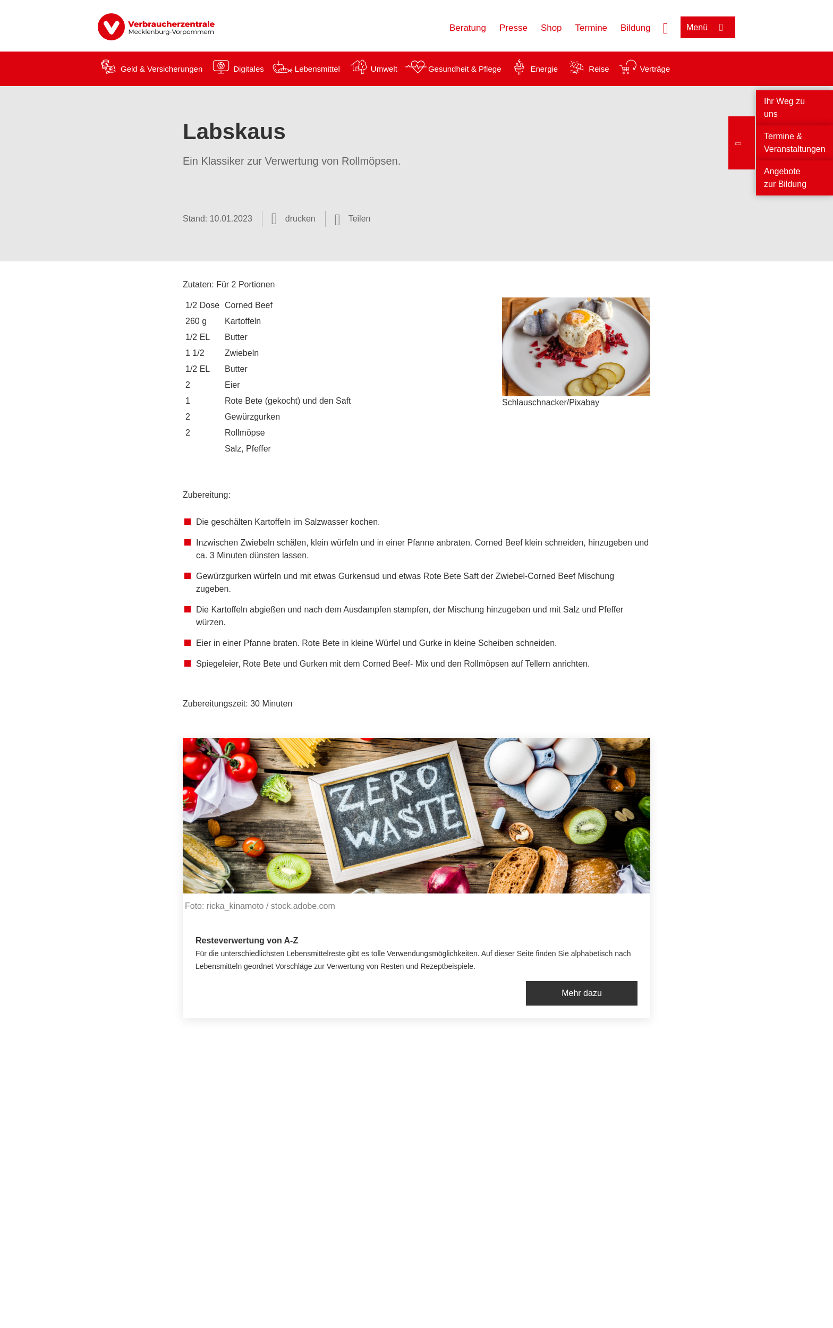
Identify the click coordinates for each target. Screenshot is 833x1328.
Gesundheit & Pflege (465, 68)
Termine (591, 28)
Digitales (248, 68)
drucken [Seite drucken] (300, 218)
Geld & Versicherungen (161, 68)
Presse (513, 28)
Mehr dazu (582, 993)
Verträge (655, 68)
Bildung (635, 28)
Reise (599, 68)
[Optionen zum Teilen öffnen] (352, 219)
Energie (544, 68)
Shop (551, 28)
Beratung (467, 28)
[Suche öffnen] (665, 27)
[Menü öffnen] (708, 27)
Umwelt (384, 68)
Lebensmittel (317, 68)
